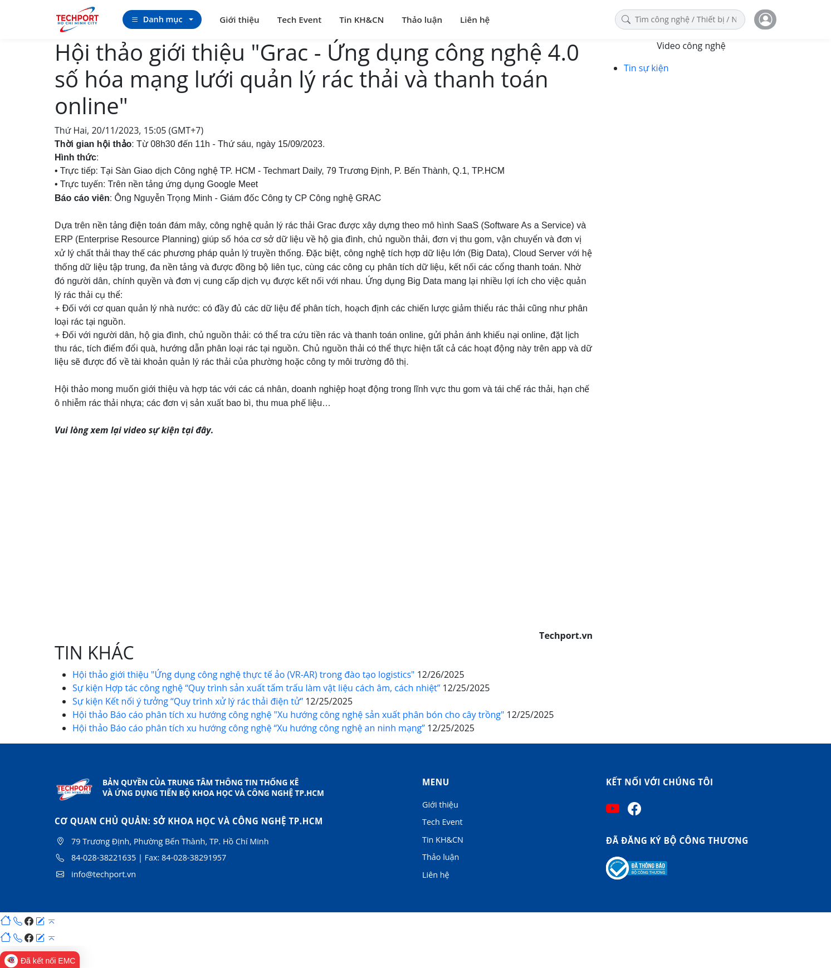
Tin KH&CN (361, 19)
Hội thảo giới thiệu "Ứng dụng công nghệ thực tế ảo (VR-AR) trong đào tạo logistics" (244, 674)
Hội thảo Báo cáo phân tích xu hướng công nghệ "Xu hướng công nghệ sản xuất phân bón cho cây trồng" (289, 714)
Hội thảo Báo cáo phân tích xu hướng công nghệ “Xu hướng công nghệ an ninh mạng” (249, 728)
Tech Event (299, 19)
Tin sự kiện (646, 68)
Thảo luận (422, 19)
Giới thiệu (239, 19)
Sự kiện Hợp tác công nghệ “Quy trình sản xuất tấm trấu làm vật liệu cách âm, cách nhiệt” (257, 688)
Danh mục (157, 19)
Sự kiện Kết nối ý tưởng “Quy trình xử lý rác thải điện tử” (188, 701)
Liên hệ (475, 19)
